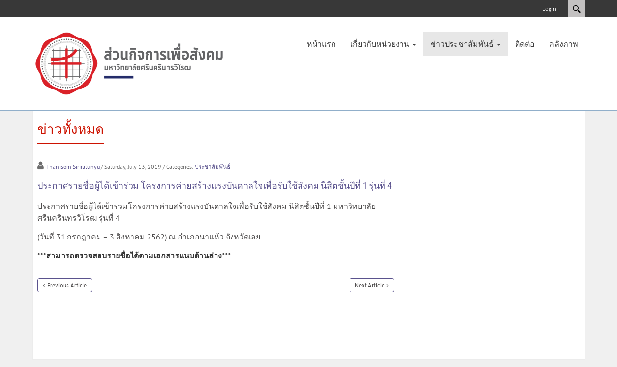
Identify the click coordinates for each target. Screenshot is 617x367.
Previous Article (67, 285)
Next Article (369, 285)
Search (576, 8)
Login (549, 8)
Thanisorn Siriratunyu (73, 166)
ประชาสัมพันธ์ (212, 166)
